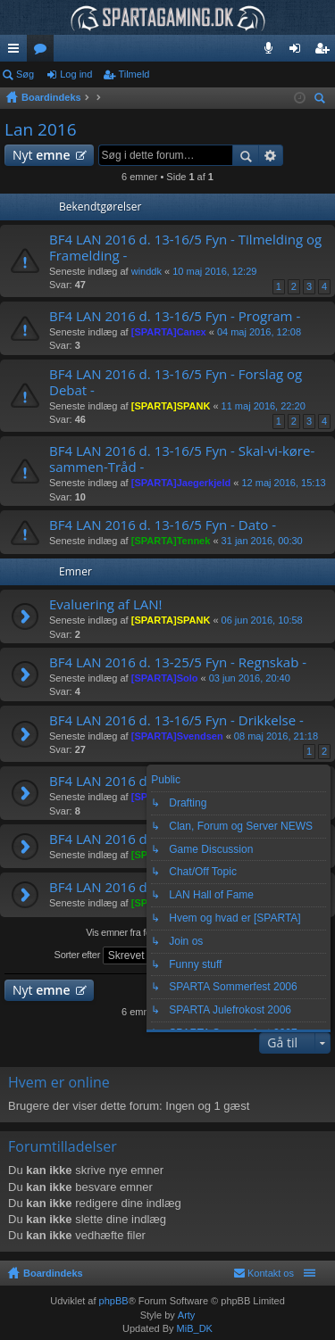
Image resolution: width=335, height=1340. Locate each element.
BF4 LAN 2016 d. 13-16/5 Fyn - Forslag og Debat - (175, 382)
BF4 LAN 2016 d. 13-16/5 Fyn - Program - (174, 316)
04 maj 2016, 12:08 (259, 332)
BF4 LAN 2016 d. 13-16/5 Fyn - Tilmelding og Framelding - (185, 247)
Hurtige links (17, 52)
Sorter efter (111, 955)
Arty (187, 1315)
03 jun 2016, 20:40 (249, 678)
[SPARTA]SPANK (171, 406)
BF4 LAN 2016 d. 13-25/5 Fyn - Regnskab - (177, 662)
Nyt (42, 154)
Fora (44, 52)
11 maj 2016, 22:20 (264, 406)
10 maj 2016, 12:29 (214, 271)
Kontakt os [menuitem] (270, 1273)
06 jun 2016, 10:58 (262, 620)
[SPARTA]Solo (164, 678)
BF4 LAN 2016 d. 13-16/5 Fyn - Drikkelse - (176, 720)
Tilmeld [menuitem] (327, 52)
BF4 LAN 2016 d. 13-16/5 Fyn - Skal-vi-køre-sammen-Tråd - (181, 459)
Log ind (76, 74)
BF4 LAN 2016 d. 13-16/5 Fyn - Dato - (162, 525)
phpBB (114, 1300)
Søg (25, 74)
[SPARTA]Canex (168, 332)
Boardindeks (53, 1273)
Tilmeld (133, 74)
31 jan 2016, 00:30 (262, 540)
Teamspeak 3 (272, 52)
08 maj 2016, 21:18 (276, 736)
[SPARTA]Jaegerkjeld (180, 482)
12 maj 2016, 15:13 (283, 482)
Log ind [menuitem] (298, 52)
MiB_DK (193, 1328)
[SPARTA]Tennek (171, 540)
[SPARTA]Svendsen (177, 736)
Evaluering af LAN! (106, 604)
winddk (146, 271)
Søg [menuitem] (322, 100)
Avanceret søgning (271, 155)
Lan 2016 (40, 129)
